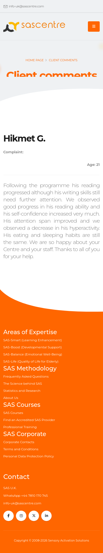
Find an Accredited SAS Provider (29, 420)
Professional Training (20, 427)
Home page (35, 61)
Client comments (63, 61)
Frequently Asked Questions (26, 376)
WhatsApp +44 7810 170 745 (25, 496)
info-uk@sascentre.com (26, 6)
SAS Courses (13, 413)
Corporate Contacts (18, 442)
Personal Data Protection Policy (28, 456)
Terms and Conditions (20, 449)
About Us (10, 398)
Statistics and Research (21, 391)
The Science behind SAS (22, 384)
